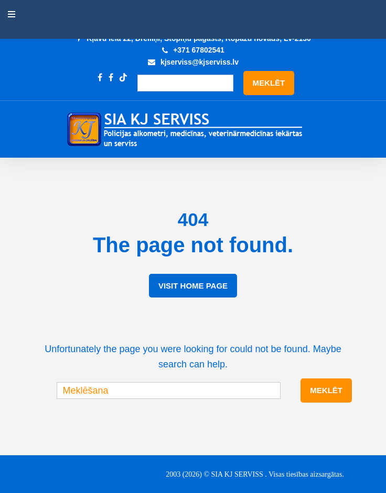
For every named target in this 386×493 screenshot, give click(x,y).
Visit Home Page (193, 285)
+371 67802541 (198, 50)
